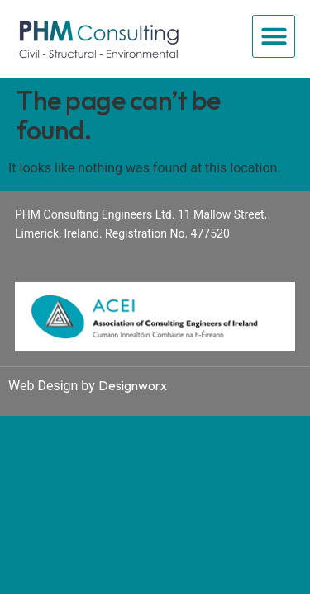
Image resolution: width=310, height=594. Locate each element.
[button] (273, 36)
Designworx (132, 385)
